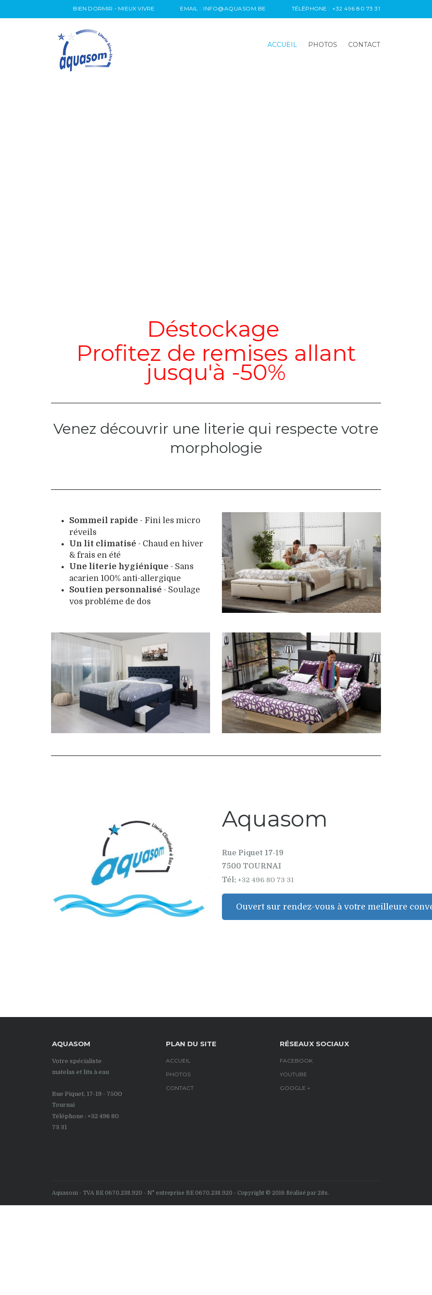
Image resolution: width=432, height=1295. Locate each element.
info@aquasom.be (234, 8)
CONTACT (364, 45)
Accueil (282, 45)
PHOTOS (322, 45)
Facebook (296, 1060)
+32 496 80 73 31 (356, 8)
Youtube (293, 1074)
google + (295, 1087)
